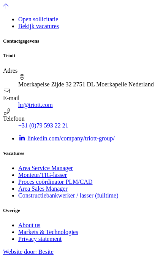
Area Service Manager (45, 168)
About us (29, 225)
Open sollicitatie (38, 19)
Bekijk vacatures (38, 26)
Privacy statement (40, 239)
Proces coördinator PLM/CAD (55, 181)
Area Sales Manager (43, 188)
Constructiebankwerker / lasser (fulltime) (68, 195)
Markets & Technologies (48, 232)
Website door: (28, 252)
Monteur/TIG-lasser (42, 175)
